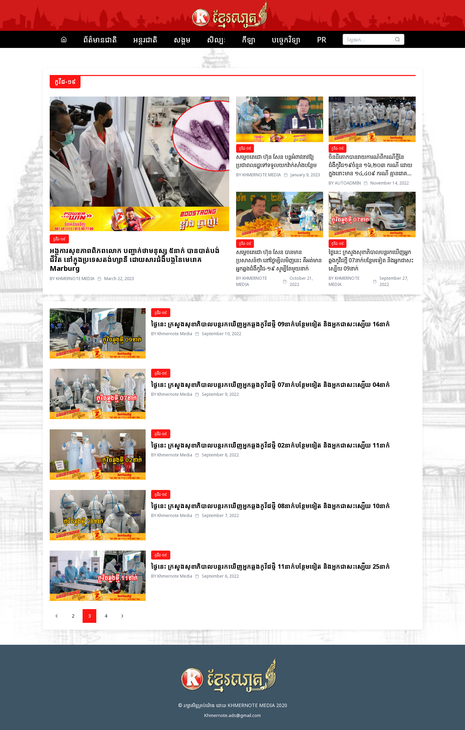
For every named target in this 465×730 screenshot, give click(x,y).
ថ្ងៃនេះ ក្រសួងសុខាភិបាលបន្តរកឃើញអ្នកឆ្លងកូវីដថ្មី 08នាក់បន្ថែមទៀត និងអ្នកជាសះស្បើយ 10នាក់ (270, 506)
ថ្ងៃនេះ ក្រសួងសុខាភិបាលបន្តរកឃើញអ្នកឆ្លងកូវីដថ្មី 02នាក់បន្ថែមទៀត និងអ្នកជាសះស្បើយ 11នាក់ (270, 445)
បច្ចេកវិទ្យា (286, 39)
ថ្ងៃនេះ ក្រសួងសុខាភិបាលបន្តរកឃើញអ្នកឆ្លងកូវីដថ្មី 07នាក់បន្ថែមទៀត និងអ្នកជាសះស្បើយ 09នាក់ (371, 260)
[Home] (64, 39)
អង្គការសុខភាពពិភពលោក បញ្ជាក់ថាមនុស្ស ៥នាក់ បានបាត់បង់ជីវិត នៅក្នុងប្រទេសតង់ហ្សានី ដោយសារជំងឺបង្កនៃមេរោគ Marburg (135, 259)
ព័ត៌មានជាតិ (100, 39)
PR (321, 39)
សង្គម (182, 39)
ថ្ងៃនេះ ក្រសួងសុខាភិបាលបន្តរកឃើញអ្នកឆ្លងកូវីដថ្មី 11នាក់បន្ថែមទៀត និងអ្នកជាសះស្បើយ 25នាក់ (270, 566)
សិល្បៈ (216, 39)
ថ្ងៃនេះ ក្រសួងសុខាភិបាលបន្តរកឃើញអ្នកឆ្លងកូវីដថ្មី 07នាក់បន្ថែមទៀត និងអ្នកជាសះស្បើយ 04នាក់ (270, 384)
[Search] (397, 39)
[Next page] (122, 616)
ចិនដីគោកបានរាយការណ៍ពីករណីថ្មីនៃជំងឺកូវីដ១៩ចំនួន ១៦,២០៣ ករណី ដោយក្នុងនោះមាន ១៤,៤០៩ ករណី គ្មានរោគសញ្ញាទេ (371, 165)
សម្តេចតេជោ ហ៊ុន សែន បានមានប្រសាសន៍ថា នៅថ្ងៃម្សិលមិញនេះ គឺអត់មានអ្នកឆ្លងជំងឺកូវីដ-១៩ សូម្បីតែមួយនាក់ (279, 260)
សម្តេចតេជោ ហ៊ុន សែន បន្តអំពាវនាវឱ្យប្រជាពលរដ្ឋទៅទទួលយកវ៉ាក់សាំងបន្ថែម (276, 161)
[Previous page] (56, 616)
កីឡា (248, 39)
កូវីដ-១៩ (59, 239)
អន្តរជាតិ (145, 39)
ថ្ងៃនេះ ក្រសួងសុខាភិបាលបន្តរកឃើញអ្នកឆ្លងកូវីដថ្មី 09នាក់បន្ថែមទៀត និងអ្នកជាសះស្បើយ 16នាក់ (270, 324)
